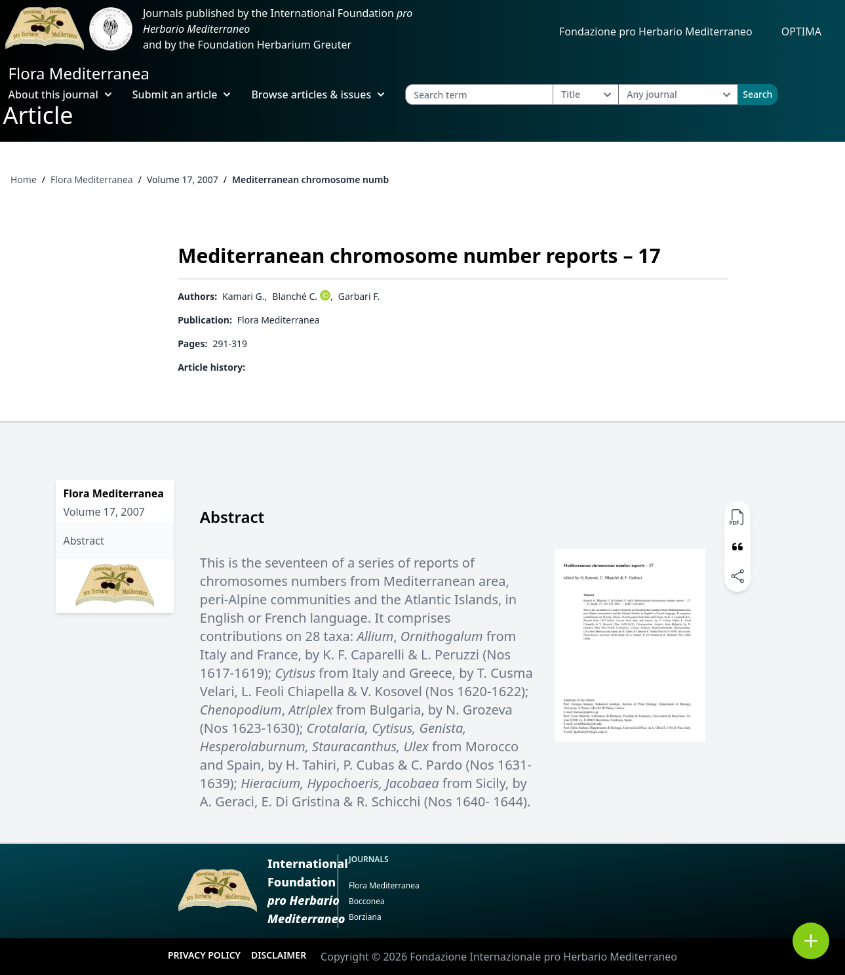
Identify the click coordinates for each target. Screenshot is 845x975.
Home (23, 179)
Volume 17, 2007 (182, 179)
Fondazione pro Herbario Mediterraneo (656, 31)
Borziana (365, 917)
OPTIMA (801, 31)
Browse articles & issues (317, 94)
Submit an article (181, 94)
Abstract (84, 540)
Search (757, 94)
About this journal (60, 94)
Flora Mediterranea (79, 73)
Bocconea (367, 901)
